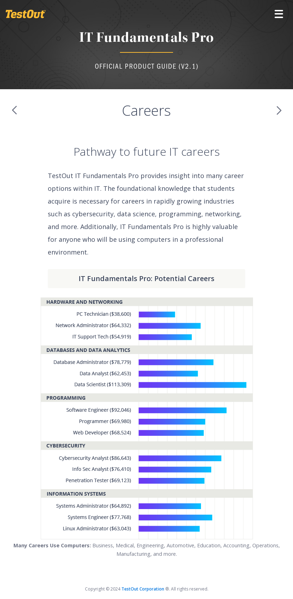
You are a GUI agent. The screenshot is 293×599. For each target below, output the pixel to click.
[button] (278, 14)
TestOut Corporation (143, 589)
